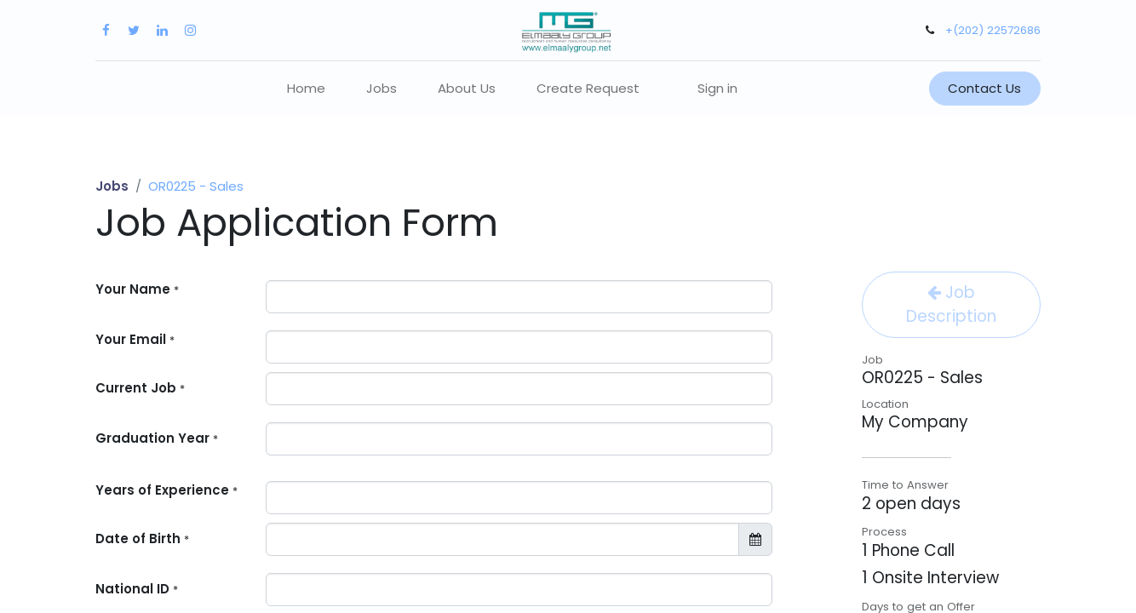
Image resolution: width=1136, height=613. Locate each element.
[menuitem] (306, 89)
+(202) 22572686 (993, 30)
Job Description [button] (951, 304)
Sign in (717, 88)
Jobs (112, 186)
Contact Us (984, 88)
